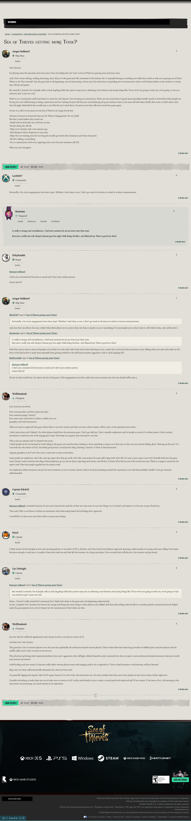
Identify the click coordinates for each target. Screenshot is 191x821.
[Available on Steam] (108, 758)
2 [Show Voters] (176, 51)
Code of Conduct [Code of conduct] (149, 817)
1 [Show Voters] (176, 298)
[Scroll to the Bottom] (23, 818)
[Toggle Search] (13, 26)
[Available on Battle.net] (160, 758)
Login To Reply (11, 167)
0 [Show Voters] (176, 175)
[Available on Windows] (83, 758)
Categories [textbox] (12, 22)
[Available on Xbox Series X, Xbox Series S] (31, 758)
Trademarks (162, 817)
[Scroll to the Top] (3, 818)
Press (109, 817)
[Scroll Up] (6, 818)
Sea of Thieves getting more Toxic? (41, 315)
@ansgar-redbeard (17, 271)
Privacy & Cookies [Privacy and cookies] (133, 817)
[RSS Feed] (3, 34)
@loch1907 (14, 315)
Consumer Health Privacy (179, 817)
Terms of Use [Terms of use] (118, 817)
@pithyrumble (15, 358)
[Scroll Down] (20, 818)
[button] (88, 22)
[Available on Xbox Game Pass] (134, 758)
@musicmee (14, 333)
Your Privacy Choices (96, 817)
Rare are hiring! (180, 780)
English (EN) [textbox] (14, 799)
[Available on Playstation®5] (57, 758)
